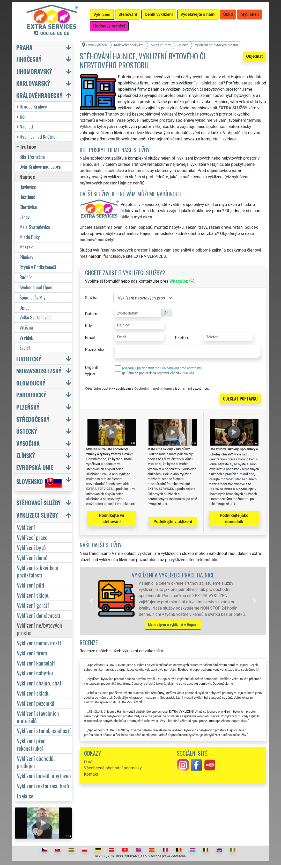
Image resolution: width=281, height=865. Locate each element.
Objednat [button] (254, 56)
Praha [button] (24, 47)
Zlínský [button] (25, 455)
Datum (91, 313)
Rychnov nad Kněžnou (37, 136)
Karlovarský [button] (33, 83)
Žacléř (24, 347)
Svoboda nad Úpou (35, 287)
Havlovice (27, 186)
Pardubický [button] (31, 394)
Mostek (26, 247)
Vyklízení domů (32, 557)
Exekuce (25, 795)
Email (90, 337)
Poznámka (95, 349)
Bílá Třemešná (32, 156)
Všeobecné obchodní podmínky (113, 768)
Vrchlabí (26, 337)
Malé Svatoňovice (34, 227)
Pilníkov (26, 257)
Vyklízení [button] (101, 14)
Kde (88, 325)
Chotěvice (28, 207)
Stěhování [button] (128, 14)
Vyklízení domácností (38, 615)
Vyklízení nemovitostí (39, 642)
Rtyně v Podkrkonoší (37, 267)
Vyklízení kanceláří (36, 663)
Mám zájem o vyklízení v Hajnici (173, 624)
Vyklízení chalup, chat (39, 682)
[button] (91, 601)
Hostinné (27, 197)
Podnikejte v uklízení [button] (172, 521)
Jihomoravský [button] (34, 71)
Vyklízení (26, 527)
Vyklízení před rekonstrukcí (31, 744)
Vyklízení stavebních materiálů (38, 717)
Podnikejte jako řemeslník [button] (234, 518)
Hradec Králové (32, 106)
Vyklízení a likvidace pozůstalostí (37, 571)
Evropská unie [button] (34, 467)
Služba (91, 297)
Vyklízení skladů (33, 693)
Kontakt (91, 774)
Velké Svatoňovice (35, 317)
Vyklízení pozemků (35, 703)
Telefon (181, 337)
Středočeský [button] (32, 419)
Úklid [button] (228, 14)
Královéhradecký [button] (39, 95)
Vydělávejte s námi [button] (198, 14)
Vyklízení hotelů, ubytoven (44, 775)
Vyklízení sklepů (33, 595)
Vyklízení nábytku (35, 672)
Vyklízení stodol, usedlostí (44, 730)
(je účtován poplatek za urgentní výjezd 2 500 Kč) (158, 373)
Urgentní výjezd (93, 370)
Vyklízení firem (32, 652)
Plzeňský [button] (27, 407)
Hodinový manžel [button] (109, 26)
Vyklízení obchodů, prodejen (36, 762)
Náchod (25, 126)
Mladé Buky (29, 237)
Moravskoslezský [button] (38, 370)
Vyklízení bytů (31, 547)
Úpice (24, 307)
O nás (89, 761)
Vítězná (26, 327)
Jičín (22, 116)
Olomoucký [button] (30, 382)
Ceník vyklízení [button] (159, 14)
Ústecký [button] (26, 431)
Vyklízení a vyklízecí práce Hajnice (173, 574)
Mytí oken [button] (249, 14)
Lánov (24, 216)
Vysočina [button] (28, 443)
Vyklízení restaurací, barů (43, 785)
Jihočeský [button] (28, 59)
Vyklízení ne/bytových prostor (39, 629)
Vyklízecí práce (32, 537)
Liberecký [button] (28, 358)
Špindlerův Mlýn (33, 297)
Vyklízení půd (30, 585)
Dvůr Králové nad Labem (41, 166)
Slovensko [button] (39, 481)
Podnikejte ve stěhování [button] (111, 518)
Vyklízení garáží (33, 605)
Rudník (25, 277)
